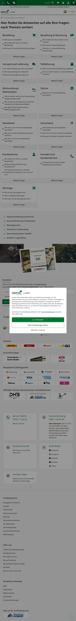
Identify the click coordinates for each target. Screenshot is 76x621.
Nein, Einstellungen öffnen (38, 325)
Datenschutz (34, 330)
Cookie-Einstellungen (48, 312)
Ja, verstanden (38, 320)
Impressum (42, 330)
